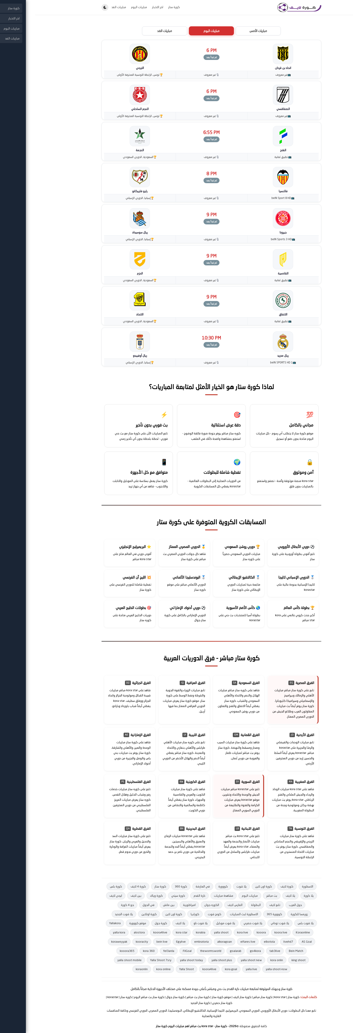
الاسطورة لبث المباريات (209, 914)
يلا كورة (274, 895)
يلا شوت (206, 886)
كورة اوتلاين (114, 914)
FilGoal (152, 951)
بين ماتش (134, 905)
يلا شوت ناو (166, 923)
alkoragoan (189, 941)
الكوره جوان (176, 905)
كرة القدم (164, 895)
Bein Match (261, 951)
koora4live (125, 932)
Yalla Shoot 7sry (125, 960)
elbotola (234, 941)
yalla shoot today (156, 960)
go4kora (220, 951)
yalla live (216, 969)
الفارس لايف (200, 905)
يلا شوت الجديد (89, 914)
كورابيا (160, 914)
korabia (165, 932)
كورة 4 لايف (103, 886)
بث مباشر (236, 895)
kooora (226, 932)
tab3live (240, 951)
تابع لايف (239, 905)
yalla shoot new (216, 960)
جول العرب (260, 905)
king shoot (264, 960)
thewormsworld (175, 951)
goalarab (200, 951)
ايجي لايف (81, 895)
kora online (128, 969)
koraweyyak (84, 941)
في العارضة (168, 886)
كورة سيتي (143, 895)
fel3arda (133, 951)
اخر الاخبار (122, 7)
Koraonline (268, 932)
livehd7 (253, 941)
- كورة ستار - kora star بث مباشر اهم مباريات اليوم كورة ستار (161, 1026)
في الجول (114, 905)
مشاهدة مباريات (188, 895)
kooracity (107, 941)
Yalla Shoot (151, 969)
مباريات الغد (84, 7)
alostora (104, 932)
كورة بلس (81, 886)
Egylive (146, 941)
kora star (146, 932)
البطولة (221, 905)
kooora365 (92, 951)
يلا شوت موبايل (190, 923)
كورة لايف (252, 886)
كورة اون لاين (228, 886)
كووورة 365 (239, 914)
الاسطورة (272, 886)
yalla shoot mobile (94, 960)
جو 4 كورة (92, 905)
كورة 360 (146, 886)
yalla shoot (186, 932)
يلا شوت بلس (271, 923)
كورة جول (126, 923)
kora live (207, 932)
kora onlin (241, 960)
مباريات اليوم (104, 7)
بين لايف (101, 895)
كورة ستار (139, 7)
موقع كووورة (102, 923)
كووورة (188, 886)
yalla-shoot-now (241, 969)
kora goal (196, 969)
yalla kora (84, 932)
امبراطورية (154, 905)
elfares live (213, 941)
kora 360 (114, 951)
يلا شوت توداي (245, 923)
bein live (127, 941)
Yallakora (80, 923)
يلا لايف (255, 895)
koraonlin (107, 969)
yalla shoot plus (186, 960)
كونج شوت (179, 914)
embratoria (166, 941)
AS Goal (272, 941)
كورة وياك (121, 895)
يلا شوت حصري (218, 923)
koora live (246, 932)
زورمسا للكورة (264, 914)
